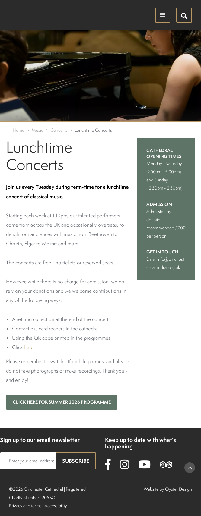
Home (18, 130)
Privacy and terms (25, 505)
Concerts (58, 130)
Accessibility (55, 505)
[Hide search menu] (184, 15)
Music (37, 130)
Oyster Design (178, 489)
